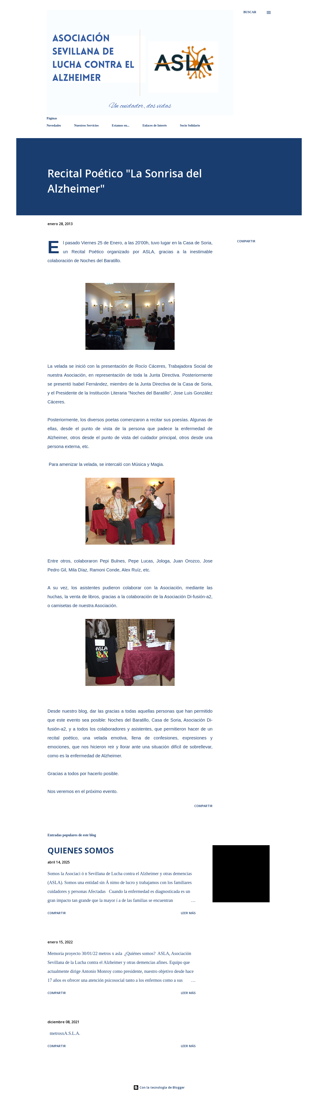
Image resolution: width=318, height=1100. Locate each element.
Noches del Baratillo (100, 260)
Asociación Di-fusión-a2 (187, 596)
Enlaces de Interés (154, 125)
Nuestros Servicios (86, 125)
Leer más (188, 913)
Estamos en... (120, 125)
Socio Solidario (190, 125)
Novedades (54, 125)
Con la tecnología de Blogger (159, 1087)
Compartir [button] (246, 241)
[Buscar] (249, 12)
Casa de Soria (197, 242)
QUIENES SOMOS (80, 850)
